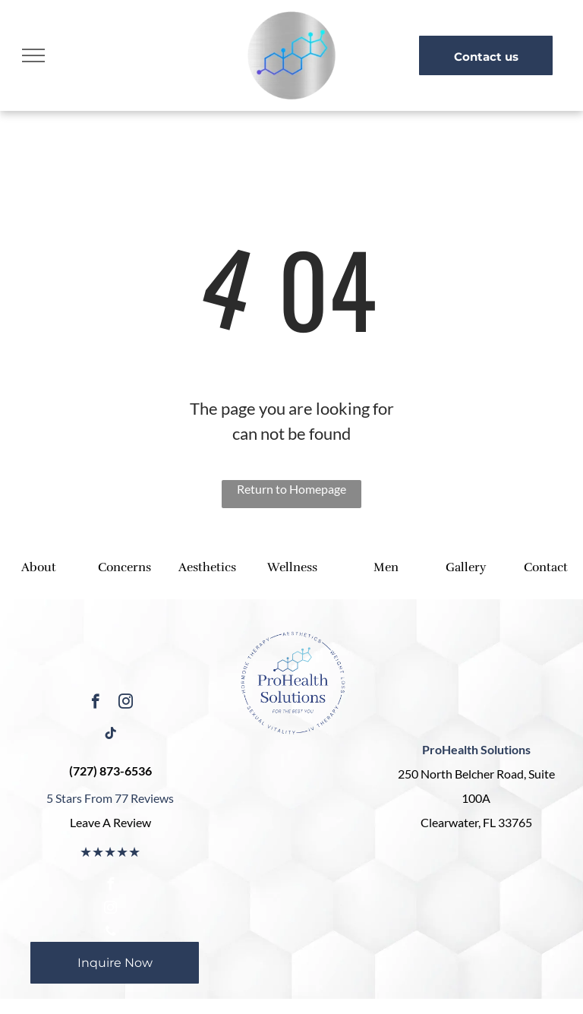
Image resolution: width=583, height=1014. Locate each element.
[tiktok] (110, 735)
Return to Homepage (291, 489)
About (38, 567)
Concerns (124, 567)
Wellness (292, 567)
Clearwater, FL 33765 (476, 822)
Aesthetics (207, 567)
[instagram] (126, 703)
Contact (546, 567)
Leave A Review (110, 822)
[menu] (33, 55)
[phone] (111, 933)
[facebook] (95, 703)
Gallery (466, 567)
